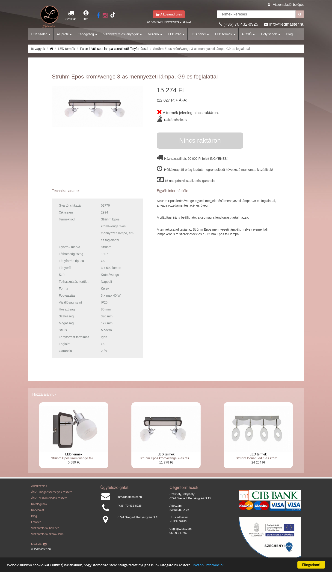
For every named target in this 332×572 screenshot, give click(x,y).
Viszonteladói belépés (288, 4)
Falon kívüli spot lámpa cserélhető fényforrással (114, 49)
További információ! (208, 565)
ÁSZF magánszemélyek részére (51, 492)
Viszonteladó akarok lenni (47, 534)
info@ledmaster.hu (286, 24)
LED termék (225, 34)
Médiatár (39, 544)
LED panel (200, 34)
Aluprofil (64, 34)
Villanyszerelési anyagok (122, 34)
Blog (289, 34)
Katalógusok (39, 504)
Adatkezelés (39, 486)
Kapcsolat (37, 510)
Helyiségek (270, 34)
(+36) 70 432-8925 (241, 24)
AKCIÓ (248, 34)
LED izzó (176, 34)
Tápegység (87, 34)
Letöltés (36, 522)
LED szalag (40, 34)
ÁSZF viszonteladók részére (49, 498)
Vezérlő (155, 34)
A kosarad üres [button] (169, 14)
